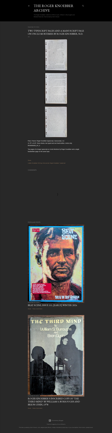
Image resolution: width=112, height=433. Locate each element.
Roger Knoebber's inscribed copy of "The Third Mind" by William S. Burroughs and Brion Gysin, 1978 (54, 401)
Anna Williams (61, 424)
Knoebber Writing (37, 163)
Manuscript (46, 163)
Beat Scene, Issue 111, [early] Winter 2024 (52, 305)
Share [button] (29, 160)
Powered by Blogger (56, 420)
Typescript (62, 163)
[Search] (83, 5)
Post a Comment (37, 309)
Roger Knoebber (54, 163)
